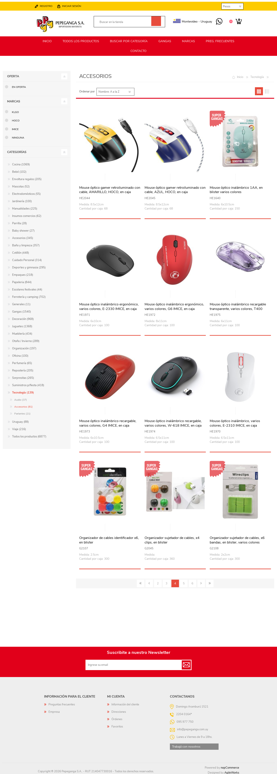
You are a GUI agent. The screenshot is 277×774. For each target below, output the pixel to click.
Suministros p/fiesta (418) (28, 383)
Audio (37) (20, 398)
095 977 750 (215, 20)
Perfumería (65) (22, 361)
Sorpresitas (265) (23, 376)
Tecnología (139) (23, 391)
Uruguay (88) (20, 420)
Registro (50, 4)
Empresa (54, 710)
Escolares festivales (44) (27, 288)
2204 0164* (184, 712)
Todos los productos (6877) (29, 435)
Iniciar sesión (75, 4)
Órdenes (116, 717)
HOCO (15, 118)
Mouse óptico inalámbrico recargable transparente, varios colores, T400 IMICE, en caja (238, 307)
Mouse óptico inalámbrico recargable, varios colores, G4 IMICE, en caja (107, 421)
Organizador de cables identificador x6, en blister (109, 538)
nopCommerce (230, 766)
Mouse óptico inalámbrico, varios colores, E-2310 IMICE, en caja (235, 421)
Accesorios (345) (22, 236)
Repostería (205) (22, 369)
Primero (140, 581)
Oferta (13, 74)
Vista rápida (110, 176)
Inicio (240, 75)
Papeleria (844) (22, 280)
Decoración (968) (23, 317)
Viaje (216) (19, 427)
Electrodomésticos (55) (26, 192)
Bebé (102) (19, 170)
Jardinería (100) (22, 199)
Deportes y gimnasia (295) (29, 266)
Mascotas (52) (21, 185)
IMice (15, 127)
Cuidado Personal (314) (27, 258)
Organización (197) (24, 346)
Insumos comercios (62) (26, 214)
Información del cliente (125, 703)
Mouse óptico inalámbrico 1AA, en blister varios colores (236, 188)
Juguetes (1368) (22, 324)
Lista (267, 89)
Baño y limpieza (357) (26, 243)
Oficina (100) (20, 354)
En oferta (19, 85)
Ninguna (18, 135)
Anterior (149, 581)
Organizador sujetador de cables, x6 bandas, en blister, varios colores (237, 538)
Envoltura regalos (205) (27, 177)
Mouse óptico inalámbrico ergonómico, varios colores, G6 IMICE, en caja (174, 304)
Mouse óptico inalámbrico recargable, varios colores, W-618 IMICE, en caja (173, 421)
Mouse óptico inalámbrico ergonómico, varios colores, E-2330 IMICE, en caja (109, 304)
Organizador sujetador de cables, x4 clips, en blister (172, 538)
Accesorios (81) (23, 404)
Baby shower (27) (23, 229)
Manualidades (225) (24, 207)
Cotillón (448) (20, 251)
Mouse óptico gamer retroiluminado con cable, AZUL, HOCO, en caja (175, 188)
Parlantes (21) (22, 411)
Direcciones (118, 710)
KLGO (15, 110)
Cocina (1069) (21, 162)
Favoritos (117, 725)
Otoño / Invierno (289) (25, 339)
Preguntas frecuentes (61, 703)
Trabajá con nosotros (186, 745)
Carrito (234, 20)
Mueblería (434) (22, 332)
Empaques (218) (22, 273)
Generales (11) (21, 302)
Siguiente (201, 581)
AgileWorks (231, 771)
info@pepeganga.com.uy (192, 727)
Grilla (259, 89)
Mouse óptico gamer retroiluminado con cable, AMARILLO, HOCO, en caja (109, 188)
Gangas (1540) (21, 310)
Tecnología (257, 75)
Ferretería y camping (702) (29, 295)
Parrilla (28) (19, 221)
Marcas (13, 99)
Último (210, 581)
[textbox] (124, 20)
